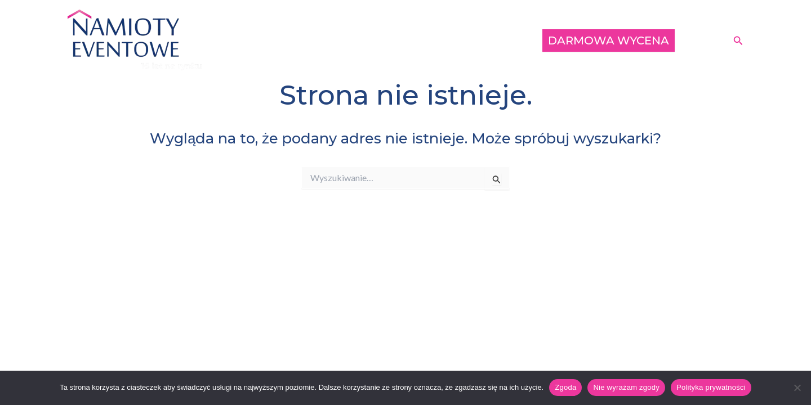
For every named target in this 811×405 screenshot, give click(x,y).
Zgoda (565, 387)
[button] (738, 41)
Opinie (509, 40)
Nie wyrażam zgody (626, 387)
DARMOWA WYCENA (608, 40)
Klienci (369, 40)
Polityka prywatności (711, 387)
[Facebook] (700, 42)
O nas (463, 40)
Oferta (417, 40)
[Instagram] (717, 42)
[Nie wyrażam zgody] (797, 387)
